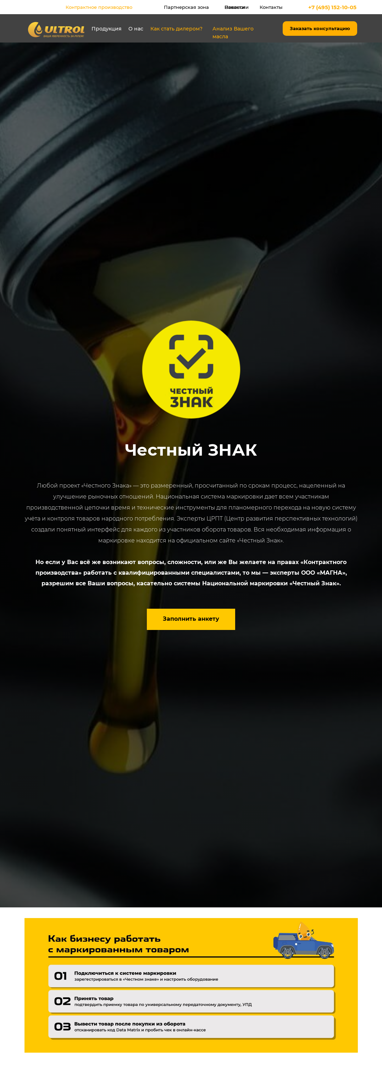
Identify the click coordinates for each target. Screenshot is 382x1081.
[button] (191, 619)
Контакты (271, 7)
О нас (135, 29)
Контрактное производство (99, 7)
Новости (235, 7)
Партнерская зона (186, 7)
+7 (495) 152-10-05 (332, 7)
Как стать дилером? (176, 29)
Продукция (107, 29)
